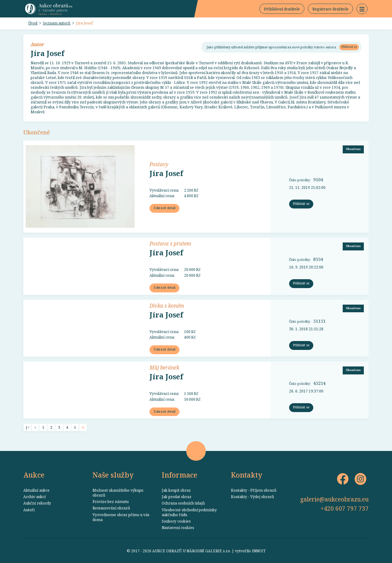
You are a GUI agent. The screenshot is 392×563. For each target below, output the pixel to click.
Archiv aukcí (34, 496)
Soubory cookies (176, 521)
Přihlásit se (349, 47)
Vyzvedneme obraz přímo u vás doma (120, 517)
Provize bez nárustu (110, 501)
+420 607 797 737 (345, 508)
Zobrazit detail (164, 208)
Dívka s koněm (166, 305)
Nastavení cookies (178, 527)
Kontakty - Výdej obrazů (252, 496)
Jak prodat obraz (176, 496)
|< (27, 427)
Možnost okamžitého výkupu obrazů (117, 492)
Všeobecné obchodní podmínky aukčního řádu (189, 512)
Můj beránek (164, 367)
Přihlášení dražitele (282, 9)
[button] (362, 9)
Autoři (29, 509)
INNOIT (259, 551)
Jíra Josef (84, 23)
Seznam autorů (56, 23)
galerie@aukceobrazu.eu (334, 499)
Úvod (32, 23)
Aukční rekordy (37, 503)
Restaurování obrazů (111, 508)
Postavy (158, 164)
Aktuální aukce (36, 490)
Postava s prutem (170, 243)
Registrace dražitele (330, 9)
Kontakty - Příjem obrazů (254, 490)
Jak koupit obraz (176, 490)
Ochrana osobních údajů (183, 503)
